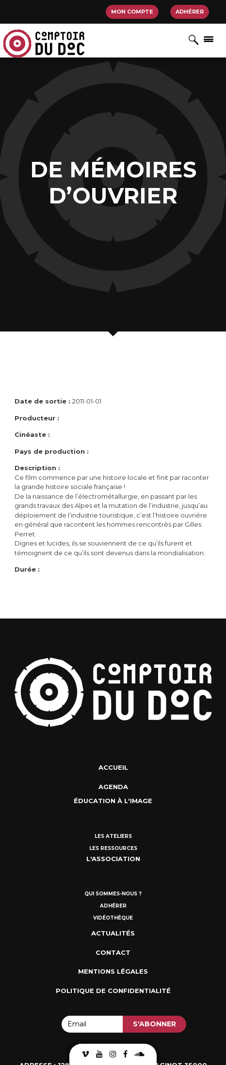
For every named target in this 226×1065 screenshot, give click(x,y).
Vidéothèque (113, 918)
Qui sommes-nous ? (113, 894)
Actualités (113, 933)
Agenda (113, 787)
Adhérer (190, 11)
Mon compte (132, 11)
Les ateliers (113, 836)
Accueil (113, 767)
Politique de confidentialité (113, 990)
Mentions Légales (113, 971)
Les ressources (113, 848)
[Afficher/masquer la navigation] (208, 38)
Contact (113, 952)
